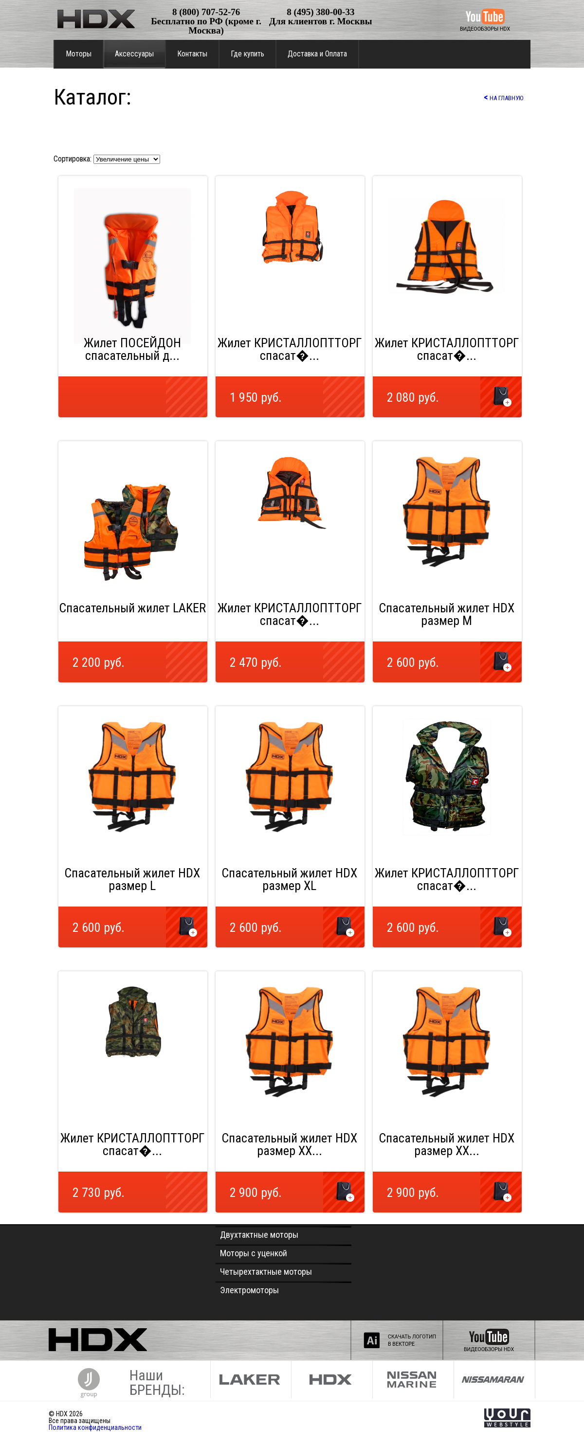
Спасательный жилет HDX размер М (446, 614)
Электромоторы (249, 1290)
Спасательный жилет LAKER (132, 608)
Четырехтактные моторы (266, 1271)
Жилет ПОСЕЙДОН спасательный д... (132, 349)
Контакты (192, 53)
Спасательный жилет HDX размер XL (289, 879)
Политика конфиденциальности (95, 1427)
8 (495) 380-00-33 (320, 12)
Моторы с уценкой (253, 1253)
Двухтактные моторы (259, 1234)
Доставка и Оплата (317, 53)
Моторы (78, 53)
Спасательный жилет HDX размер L (132, 879)
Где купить (247, 53)
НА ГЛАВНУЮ (503, 97)
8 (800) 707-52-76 (206, 12)
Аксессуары (134, 53)
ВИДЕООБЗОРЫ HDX (485, 29)
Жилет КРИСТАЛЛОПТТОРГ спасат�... (290, 349)
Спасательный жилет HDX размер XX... (289, 1144)
